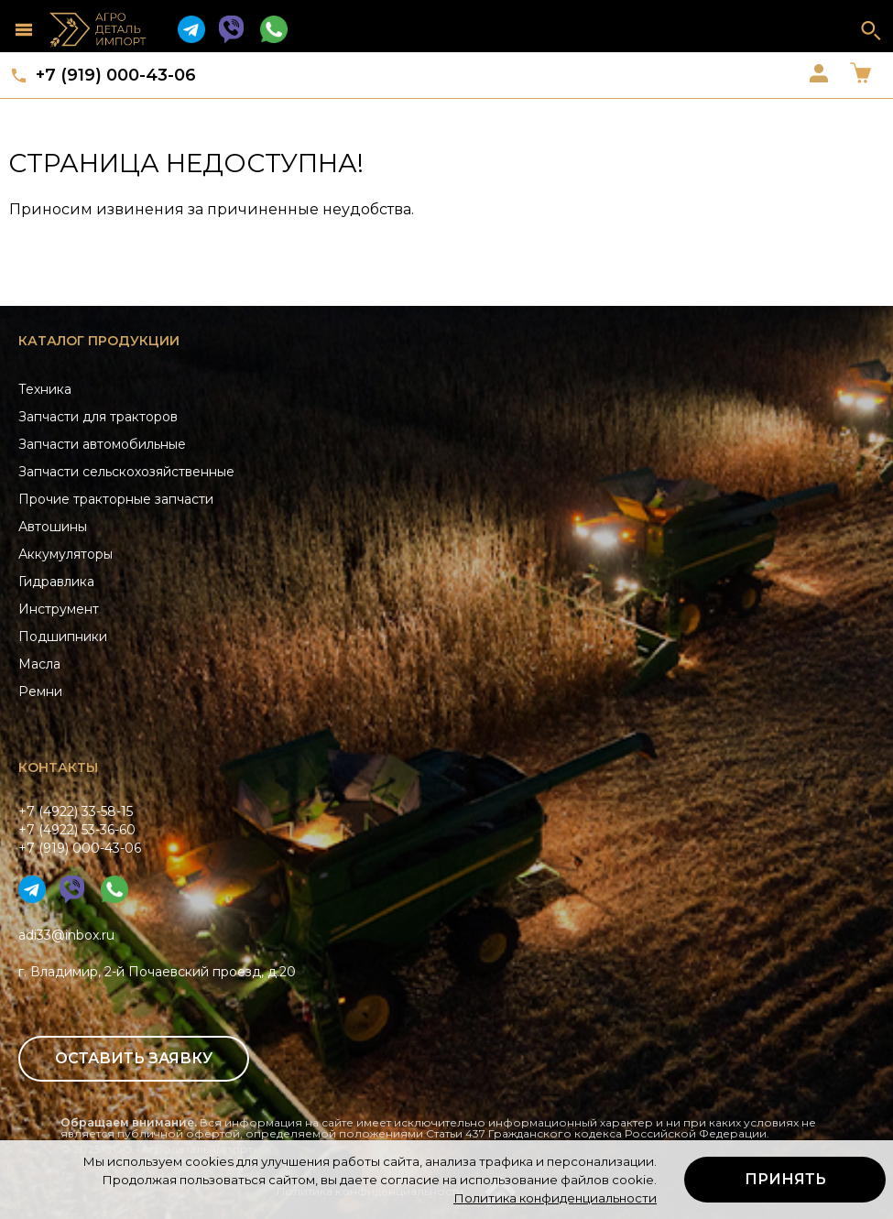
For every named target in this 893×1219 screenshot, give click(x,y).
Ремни (40, 691)
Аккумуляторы (65, 554)
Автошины (52, 526)
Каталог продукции (99, 340)
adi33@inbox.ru (66, 935)
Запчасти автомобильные (102, 444)
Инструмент (58, 609)
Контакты (58, 767)
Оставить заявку (133, 1058)
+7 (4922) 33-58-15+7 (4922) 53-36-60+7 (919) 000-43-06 (79, 829)
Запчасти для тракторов (98, 416)
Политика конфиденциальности (555, 1198)
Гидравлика (56, 581)
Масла (39, 664)
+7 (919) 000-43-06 (116, 75)
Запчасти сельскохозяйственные (126, 471)
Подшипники (62, 636)
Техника (44, 389)
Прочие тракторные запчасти (115, 499)
